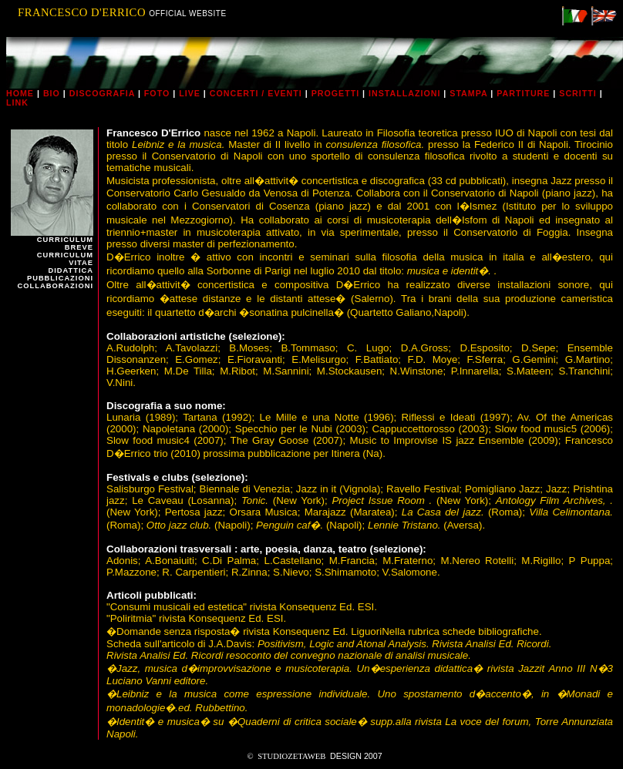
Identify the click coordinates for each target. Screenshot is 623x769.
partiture (523, 93)
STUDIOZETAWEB (291, 756)
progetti (335, 93)
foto (157, 93)
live (189, 93)
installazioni (404, 93)
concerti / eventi (256, 93)
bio (51, 93)
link (17, 102)
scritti (577, 93)
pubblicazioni (60, 278)
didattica (70, 270)
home (20, 93)
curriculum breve (65, 243)
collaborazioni (55, 286)
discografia (102, 93)
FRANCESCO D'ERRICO (83, 12)
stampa (468, 93)
